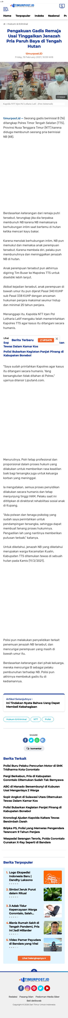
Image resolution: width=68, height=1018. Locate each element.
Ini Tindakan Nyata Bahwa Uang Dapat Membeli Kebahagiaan (33, 704)
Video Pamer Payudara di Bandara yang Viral (25, 941)
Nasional (53, 15)
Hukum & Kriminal (16, 719)
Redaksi (13, 996)
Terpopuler (23, 15)
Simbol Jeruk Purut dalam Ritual (22, 891)
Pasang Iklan (26, 996)
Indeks (39, 15)
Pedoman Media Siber (47, 996)
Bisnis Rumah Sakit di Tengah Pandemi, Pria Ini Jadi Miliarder (24, 926)
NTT (36, 719)
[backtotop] (34, 972)
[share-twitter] (31, 740)
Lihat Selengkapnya (34, 958)
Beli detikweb (34, 1000)
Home (7, 15)
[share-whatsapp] (37, 740)
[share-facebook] (25, 740)
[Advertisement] (34, 172)
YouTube (49, 989)
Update (46, 340)
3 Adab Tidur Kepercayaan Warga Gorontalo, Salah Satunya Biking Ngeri (23, 909)
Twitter (42, 989)
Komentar (34, 748)
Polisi (48, 719)
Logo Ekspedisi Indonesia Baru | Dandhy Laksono (21, 876)
